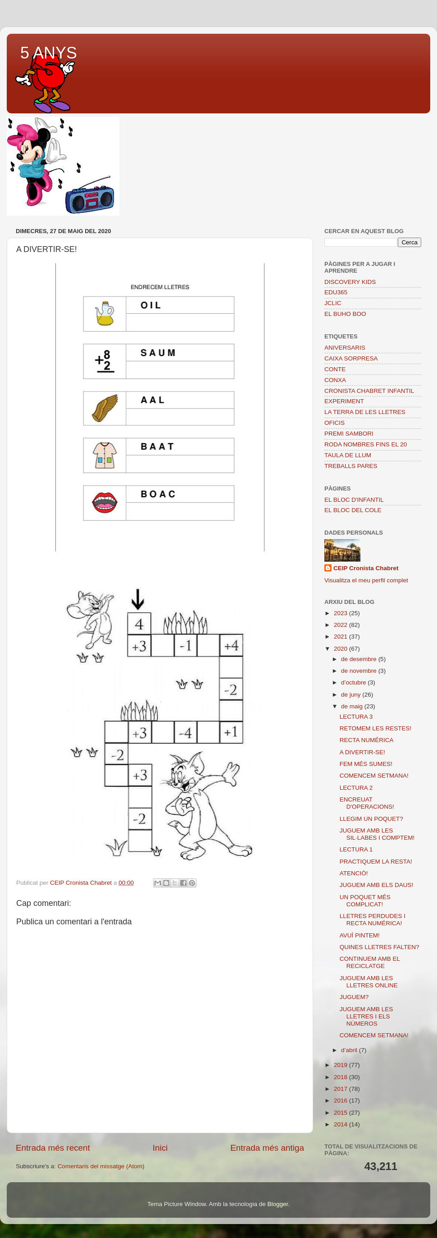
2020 (341, 648)
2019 (341, 1065)
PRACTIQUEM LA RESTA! (376, 861)
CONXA (335, 380)
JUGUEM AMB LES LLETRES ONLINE (369, 982)
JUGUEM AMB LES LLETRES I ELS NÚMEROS (366, 1016)
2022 (341, 624)
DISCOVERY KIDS (350, 282)
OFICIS (334, 422)
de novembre (359, 670)
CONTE (335, 369)
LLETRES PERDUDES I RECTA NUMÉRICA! (372, 920)
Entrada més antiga (267, 1147)
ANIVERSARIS (344, 347)
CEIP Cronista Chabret (366, 568)
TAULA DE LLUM (347, 455)
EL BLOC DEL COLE (353, 510)
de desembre (359, 659)
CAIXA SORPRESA (351, 358)
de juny (351, 694)
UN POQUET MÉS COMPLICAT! (365, 901)
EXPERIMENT (344, 401)
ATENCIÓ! (354, 873)
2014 (341, 1124)
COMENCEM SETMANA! (374, 775)
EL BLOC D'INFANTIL (354, 499)
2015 (341, 1112)
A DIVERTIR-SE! (362, 752)
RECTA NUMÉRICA (367, 740)
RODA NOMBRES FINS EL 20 (365, 444)
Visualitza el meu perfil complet (366, 580)
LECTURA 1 (356, 849)
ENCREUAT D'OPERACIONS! (367, 803)
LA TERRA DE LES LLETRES (364, 412)
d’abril (350, 1050)
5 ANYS (48, 53)
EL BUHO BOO (345, 314)
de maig (352, 706)
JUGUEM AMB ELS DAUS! (377, 885)
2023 (341, 613)
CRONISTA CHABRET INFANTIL (369, 390)
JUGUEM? (354, 997)
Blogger (277, 1204)
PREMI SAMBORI (348, 433)
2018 (341, 1077)
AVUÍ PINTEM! (360, 935)
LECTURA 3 (356, 716)
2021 (341, 636)
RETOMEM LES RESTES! (376, 728)
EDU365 (335, 292)
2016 (341, 1100)
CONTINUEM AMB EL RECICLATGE (370, 962)
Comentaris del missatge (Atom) (101, 1166)
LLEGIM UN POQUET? (371, 818)
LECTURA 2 (356, 787)
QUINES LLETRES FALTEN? (379, 947)
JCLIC (332, 303)
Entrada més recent (53, 1147)
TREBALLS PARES (351, 466)
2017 (341, 1088)
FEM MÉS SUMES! (366, 764)
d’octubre (354, 682)
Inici (160, 1147)
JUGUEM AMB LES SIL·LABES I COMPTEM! (377, 834)
